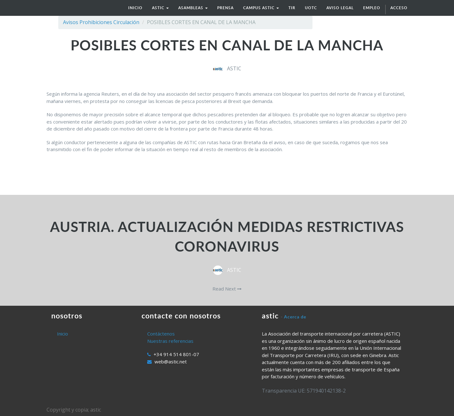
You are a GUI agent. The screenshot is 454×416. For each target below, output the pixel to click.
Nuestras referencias (170, 341)
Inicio (62, 333)
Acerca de (295, 317)
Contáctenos (161, 333)
